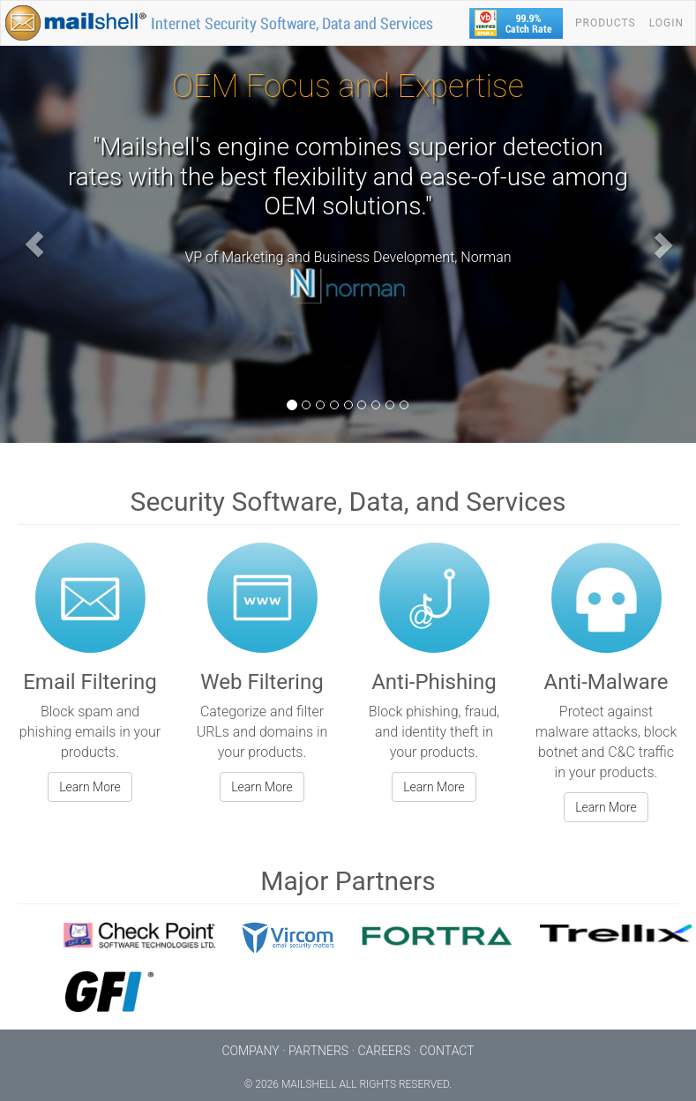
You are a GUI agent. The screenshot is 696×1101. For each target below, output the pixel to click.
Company (250, 1051)
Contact (447, 1051)
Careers (383, 1051)
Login (666, 23)
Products (605, 23)
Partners (318, 1051)
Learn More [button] (90, 787)
